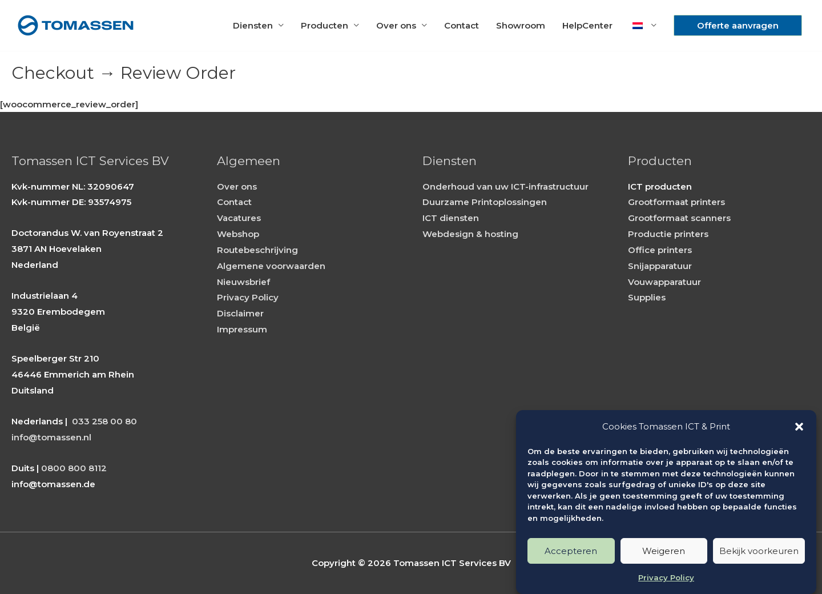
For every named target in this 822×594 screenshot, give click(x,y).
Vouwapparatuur (664, 281)
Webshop (238, 233)
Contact (461, 25)
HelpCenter (587, 25)
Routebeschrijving (257, 249)
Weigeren (663, 550)
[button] (799, 426)
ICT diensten (450, 217)
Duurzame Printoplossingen (484, 201)
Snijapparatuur (660, 265)
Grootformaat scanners (679, 217)
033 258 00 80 (104, 421)
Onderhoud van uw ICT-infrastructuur (505, 186)
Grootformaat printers (676, 201)
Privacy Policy (666, 577)
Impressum (242, 329)
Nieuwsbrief (243, 281)
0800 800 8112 (74, 468)
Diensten (253, 25)
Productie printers (668, 233)
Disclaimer (240, 313)
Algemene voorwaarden (271, 265)
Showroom (520, 25)
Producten (324, 25)
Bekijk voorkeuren (759, 550)
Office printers (660, 249)
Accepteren (571, 550)
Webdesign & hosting (470, 233)
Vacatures (239, 217)
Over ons (396, 25)
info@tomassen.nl (51, 437)
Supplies (647, 297)
